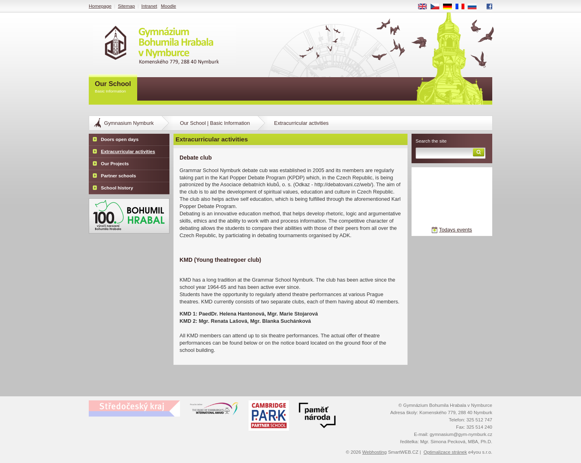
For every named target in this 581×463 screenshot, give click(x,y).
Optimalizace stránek (445, 452)
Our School (113, 87)
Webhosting (374, 452)
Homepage (100, 6)
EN (425, 6)
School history (117, 187)
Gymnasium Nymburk (129, 123)
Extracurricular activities (128, 151)
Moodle (168, 6)
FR (463, 6)
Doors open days (119, 139)
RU (475, 6)
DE (450, 6)
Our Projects (115, 163)
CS (438, 6)
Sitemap (126, 6)
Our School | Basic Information (215, 123)
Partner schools (118, 175)
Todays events (455, 230)
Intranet (149, 6)
